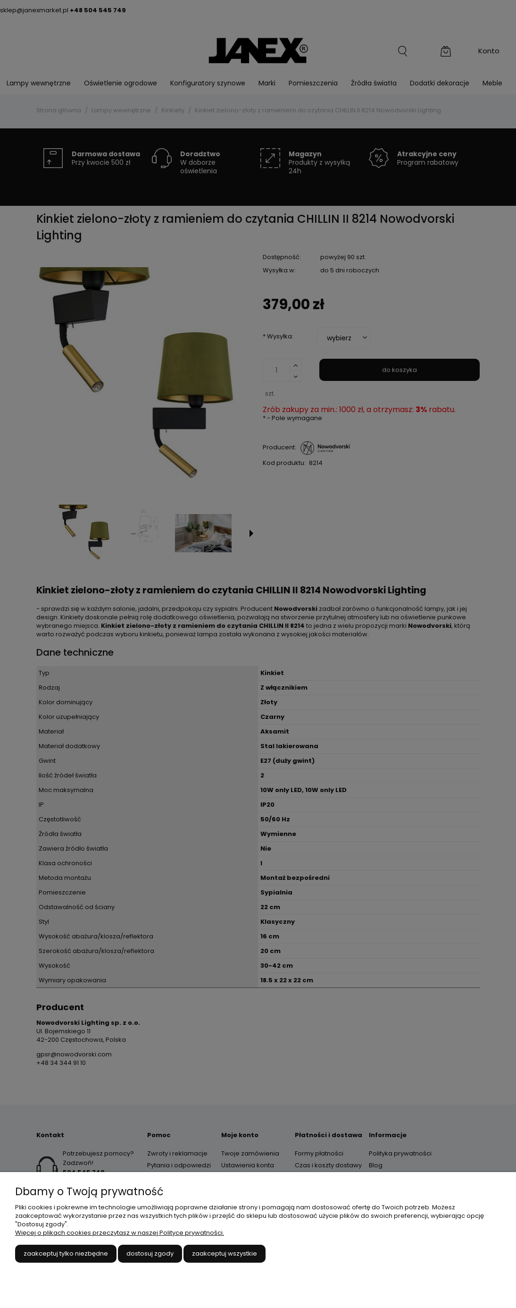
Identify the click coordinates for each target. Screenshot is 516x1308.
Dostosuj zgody (150, 1253)
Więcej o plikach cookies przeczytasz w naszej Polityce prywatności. (119, 1232)
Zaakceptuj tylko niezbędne (66, 1253)
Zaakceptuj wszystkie (224, 1253)
